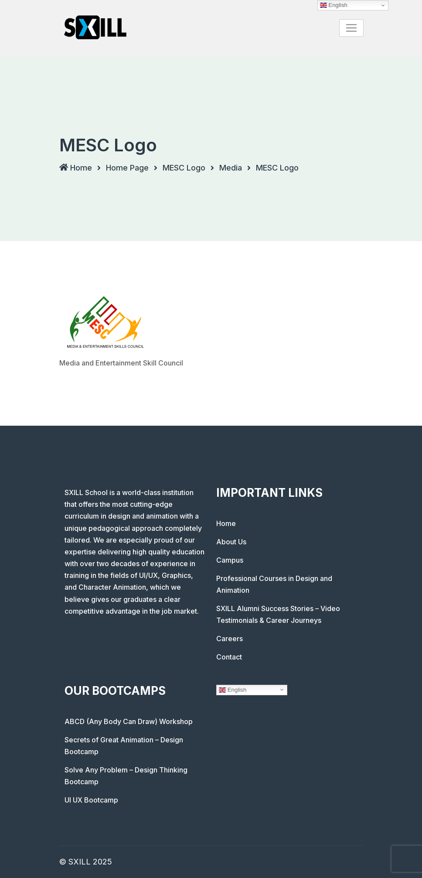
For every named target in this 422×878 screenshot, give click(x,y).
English (232, 689)
